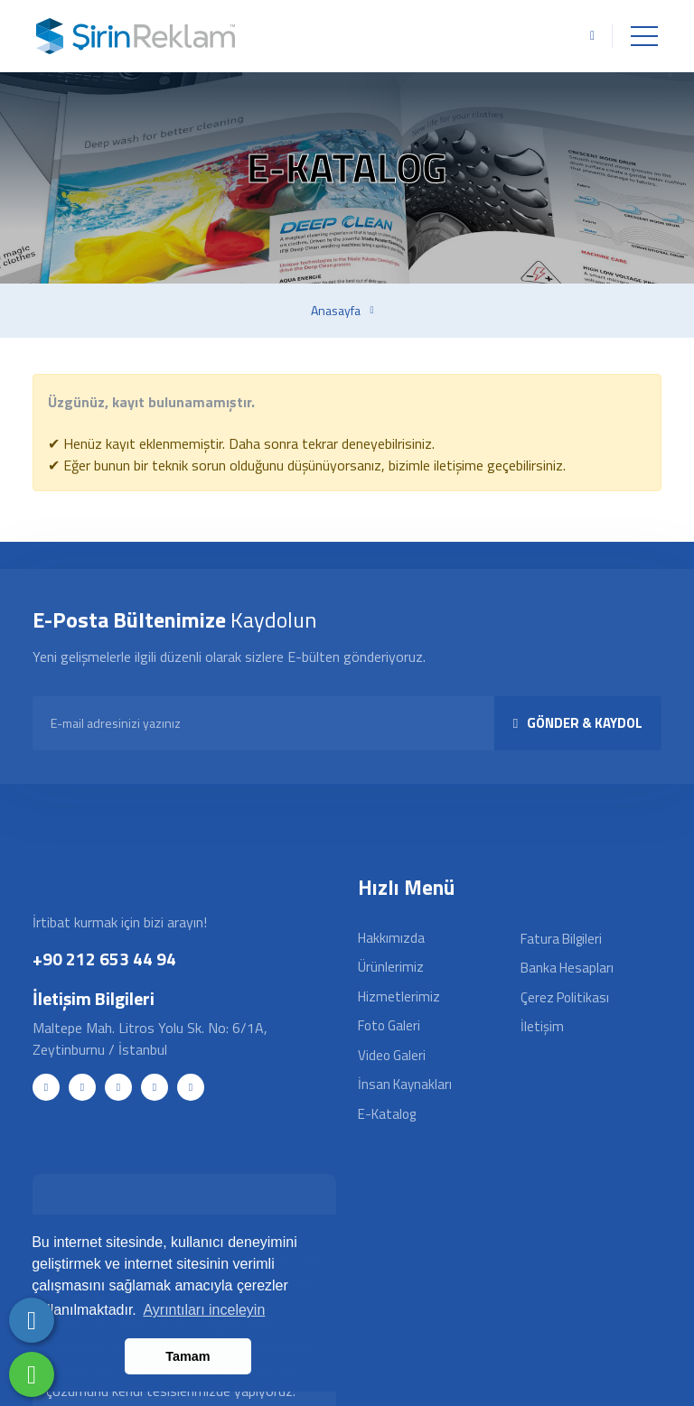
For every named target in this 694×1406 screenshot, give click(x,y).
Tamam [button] (187, 1356)
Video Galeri (392, 1055)
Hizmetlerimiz (399, 996)
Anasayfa (336, 311)
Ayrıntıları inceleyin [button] (204, 1310)
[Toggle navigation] (644, 36)
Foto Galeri (389, 1025)
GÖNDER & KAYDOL (577, 722)
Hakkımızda (391, 937)
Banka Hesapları (567, 967)
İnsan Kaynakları (405, 1084)
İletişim (542, 1026)
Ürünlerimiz (391, 966)
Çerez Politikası (564, 997)
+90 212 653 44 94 (104, 958)
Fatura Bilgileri (561, 938)
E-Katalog (387, 1113)
